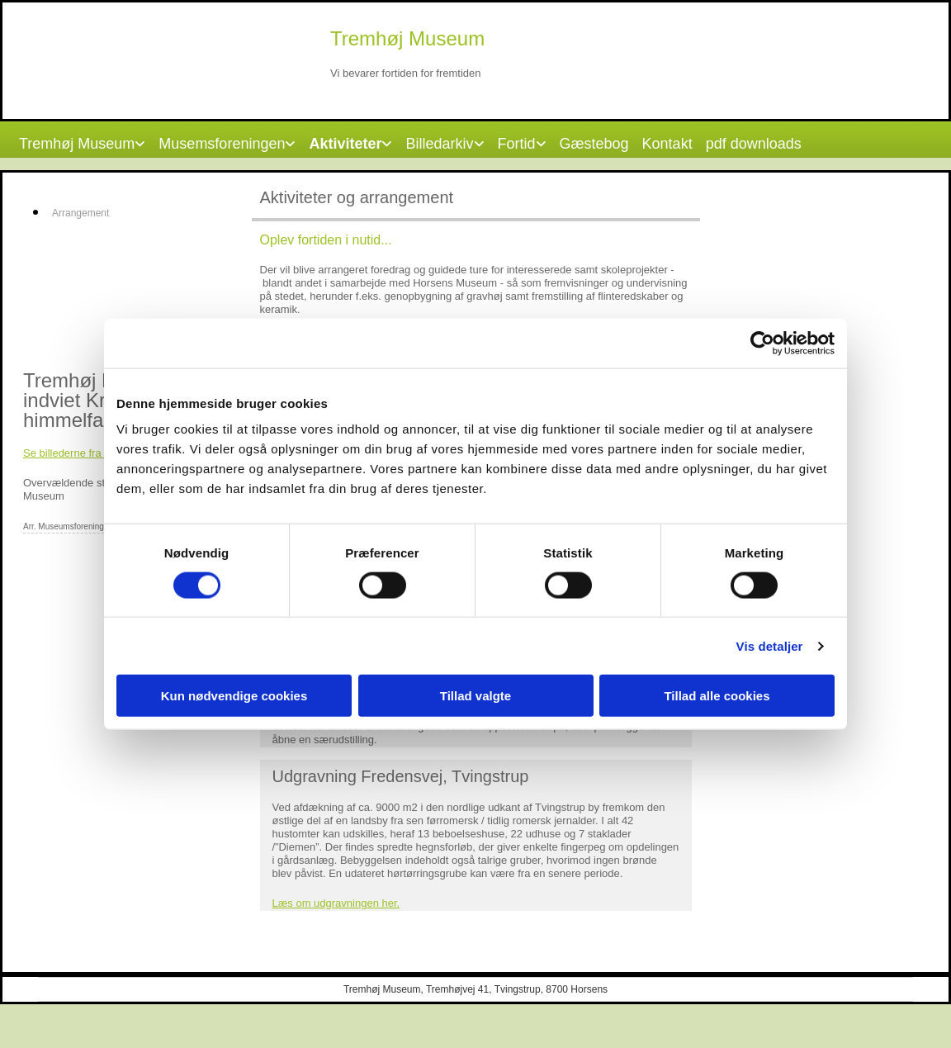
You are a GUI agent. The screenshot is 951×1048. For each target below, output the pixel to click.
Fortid (517, 143)
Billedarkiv (439, 143)
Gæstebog (594, 143)
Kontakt (667, 143)
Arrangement (80, 213)
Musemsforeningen (221, 143)
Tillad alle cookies (716, 696)
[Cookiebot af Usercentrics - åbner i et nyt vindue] (762, 342)
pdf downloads (754, 143)
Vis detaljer (769, 645)
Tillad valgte (475, 696)
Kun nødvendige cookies (234, 696)
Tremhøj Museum (77, 143)
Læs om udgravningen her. (336, 903)
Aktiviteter (345, 143)
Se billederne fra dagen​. (80, 453)
